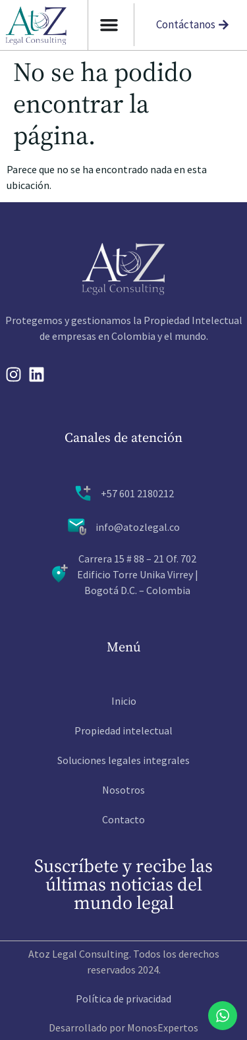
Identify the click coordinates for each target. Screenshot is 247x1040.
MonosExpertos (162, 1027)
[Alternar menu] (109, 24)
